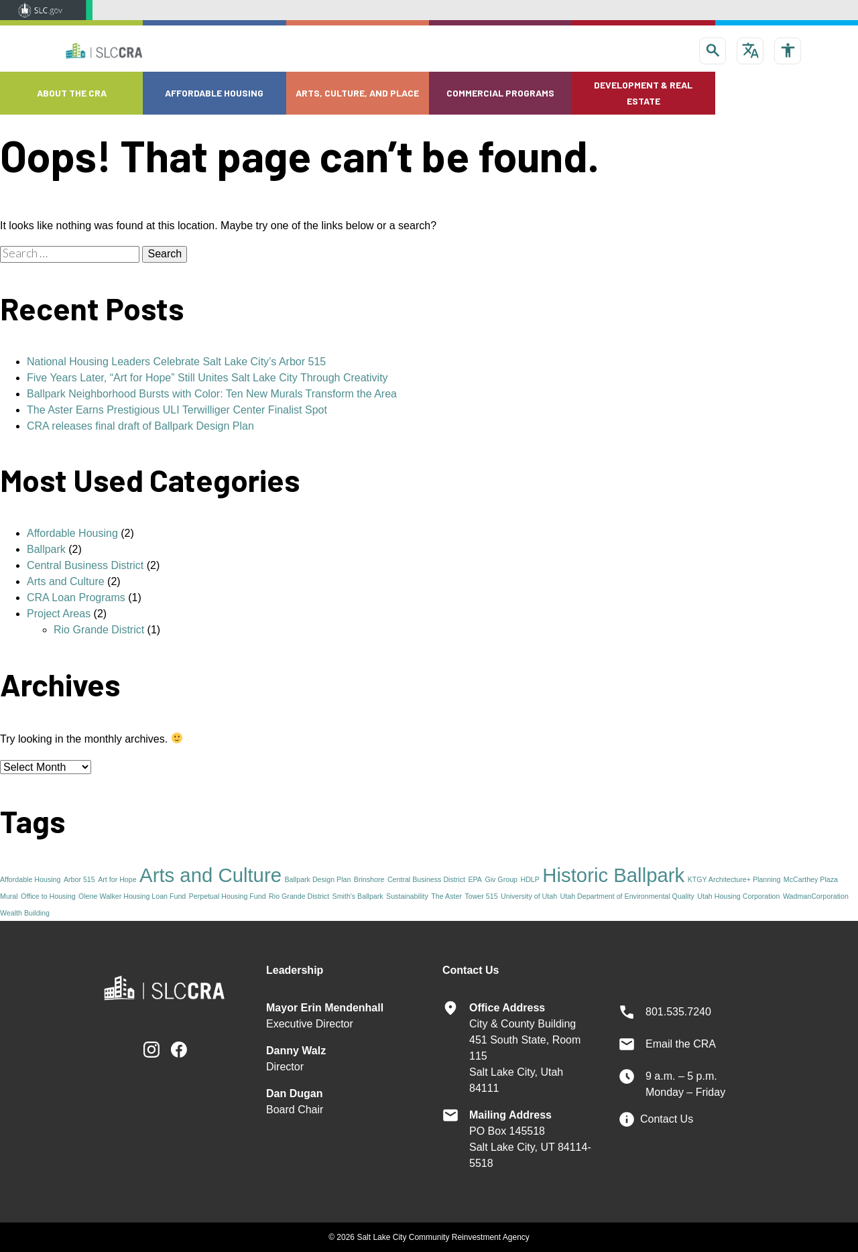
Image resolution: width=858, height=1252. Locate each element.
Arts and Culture (66, 581)
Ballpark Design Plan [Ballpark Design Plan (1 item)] (317, 879)
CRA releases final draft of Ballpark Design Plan (140, 426)
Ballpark (46, 549)
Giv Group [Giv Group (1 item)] (501, 879)
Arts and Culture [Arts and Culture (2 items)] (210, 875)
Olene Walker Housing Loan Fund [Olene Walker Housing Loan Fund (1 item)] (132, 896)
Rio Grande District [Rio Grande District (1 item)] (299, 896)
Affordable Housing (214, 93)
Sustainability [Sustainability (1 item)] (407, 896)
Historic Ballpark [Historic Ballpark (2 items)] (613, 875)
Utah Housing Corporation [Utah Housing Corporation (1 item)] (738, 896)
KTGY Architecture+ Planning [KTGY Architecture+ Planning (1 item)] (734, 879)
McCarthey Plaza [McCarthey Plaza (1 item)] (811, 879)
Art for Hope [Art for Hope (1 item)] (117, 879)
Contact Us (666, 1119)
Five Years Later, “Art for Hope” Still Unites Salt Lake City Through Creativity (207, 377)
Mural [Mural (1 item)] (9, 896)
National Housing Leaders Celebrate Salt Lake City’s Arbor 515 (176, 361)
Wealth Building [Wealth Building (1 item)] (25, 913)
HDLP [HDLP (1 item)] (529, 879)
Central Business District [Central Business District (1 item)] (426, 879)
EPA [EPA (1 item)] (475, 879)
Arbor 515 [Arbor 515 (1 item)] (79, 879)
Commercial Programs (500, 93)
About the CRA (72, 93)
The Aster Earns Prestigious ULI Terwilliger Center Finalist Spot (177, 410)
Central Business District (85, 565)
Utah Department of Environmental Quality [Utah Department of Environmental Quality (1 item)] (627, 896)
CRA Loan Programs (76, 597)
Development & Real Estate (643, 93)
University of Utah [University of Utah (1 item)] (529, 896)
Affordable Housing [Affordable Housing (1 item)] (30, 879)
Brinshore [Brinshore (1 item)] (369, 879)
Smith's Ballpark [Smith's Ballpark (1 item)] (357, 896)
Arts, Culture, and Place (357, 93)
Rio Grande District (99, 629)
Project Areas (58, 613)
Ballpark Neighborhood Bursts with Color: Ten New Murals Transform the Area (212, 393)
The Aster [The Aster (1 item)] (446, 896)
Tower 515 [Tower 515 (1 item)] (481, 896)
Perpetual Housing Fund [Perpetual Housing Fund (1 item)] (227, 896)
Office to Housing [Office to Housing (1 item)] (48, 896)
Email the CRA (681, 1044)
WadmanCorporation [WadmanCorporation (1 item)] (816, 896)
